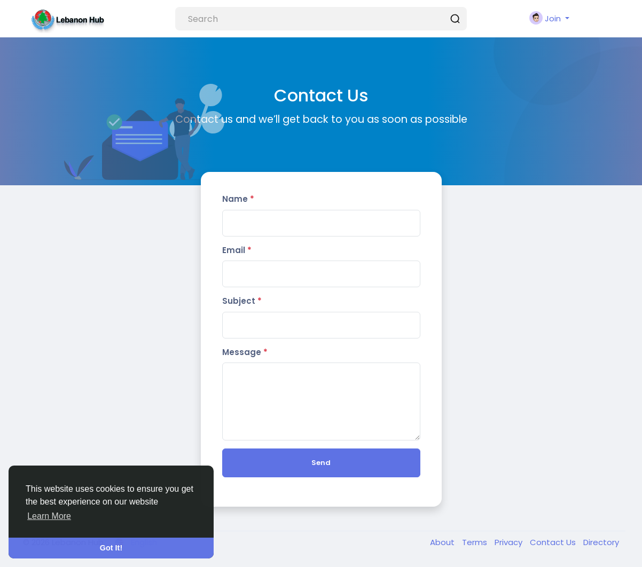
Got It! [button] (111, 548)
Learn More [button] (49, 516)
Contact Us (554, 542)
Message (245, 352)
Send (321, 463)
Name (238, 198)
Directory (601, 542)
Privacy (509, 542)
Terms (475, 542)
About (443, 542)
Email (237, 250)
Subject (242, 300)
